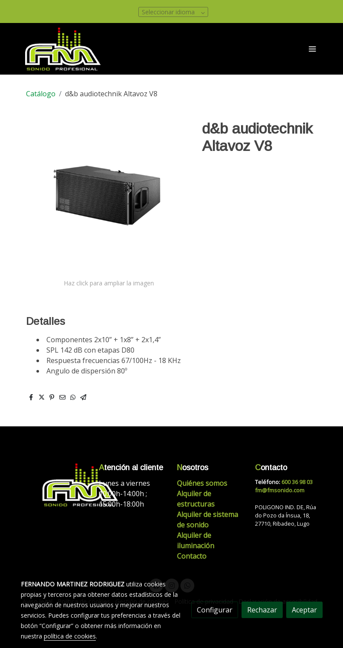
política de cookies (70, 636)
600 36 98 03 (297, 482)
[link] (63, 48)
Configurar (214, 610)
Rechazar (262, 610)
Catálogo (41, 93)
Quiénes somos (202, 483)
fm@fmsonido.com (279, 490)
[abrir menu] (312, 48)
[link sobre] (54, 484)
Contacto (191, 556)
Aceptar (304, 610)
